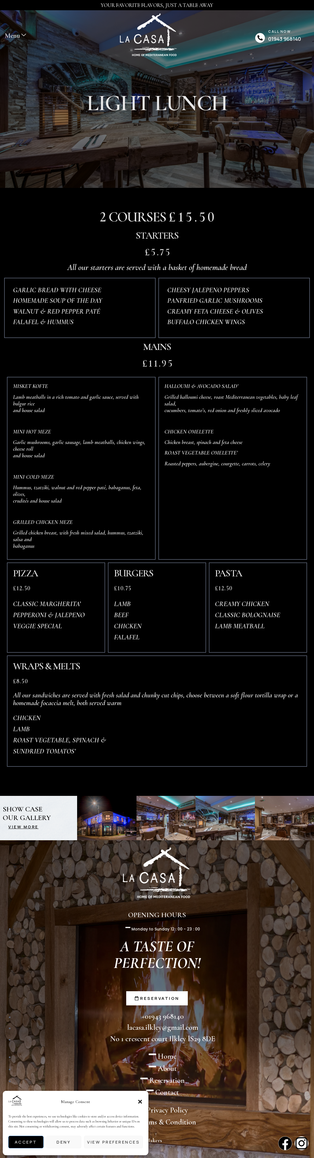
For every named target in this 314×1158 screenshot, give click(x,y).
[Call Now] (260, 38)
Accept (26, 1142)
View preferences (113, 1142)
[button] (140, 1101)
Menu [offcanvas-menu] (15, 36)
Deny (64, 1142)
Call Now (279, 31)
